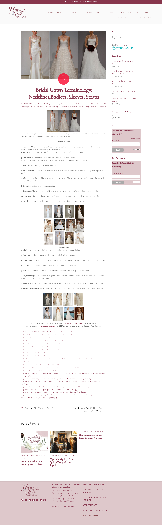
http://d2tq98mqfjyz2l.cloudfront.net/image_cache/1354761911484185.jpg (35, 346)
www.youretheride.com (47, 326)
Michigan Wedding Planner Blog (47, 104)
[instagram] (22, 500)
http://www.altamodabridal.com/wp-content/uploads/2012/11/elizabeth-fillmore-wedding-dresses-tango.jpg (42, 340)
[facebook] (26, 500)
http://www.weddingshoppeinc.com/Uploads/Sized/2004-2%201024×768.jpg (36, 352)
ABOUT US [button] (148, 13)
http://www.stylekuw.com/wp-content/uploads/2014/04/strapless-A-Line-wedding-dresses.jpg (54, 392)
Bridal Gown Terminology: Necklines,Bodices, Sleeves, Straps (63, 93)
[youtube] (44, 500)
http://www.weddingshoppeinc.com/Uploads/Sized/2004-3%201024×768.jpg (36, 355)
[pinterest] (33, 500)
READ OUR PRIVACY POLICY (95, 510)
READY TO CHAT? (144, 17)
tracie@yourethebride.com (73, 323)
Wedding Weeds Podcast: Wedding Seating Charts (32, 463)
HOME (50, 13)
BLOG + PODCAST (125, 17)
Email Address (117, 141)
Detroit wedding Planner (86, 106)
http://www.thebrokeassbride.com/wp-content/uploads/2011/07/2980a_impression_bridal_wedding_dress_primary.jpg (44, 349)
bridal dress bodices (67, 104)
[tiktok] (37, 500)
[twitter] (30, 500)
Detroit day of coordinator (68, 106)
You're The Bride (100, 106)
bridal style (55, 106)
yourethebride (28, 104)
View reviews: (120, 45)
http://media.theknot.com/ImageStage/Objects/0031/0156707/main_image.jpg (49, 389)
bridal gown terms (45, 106)
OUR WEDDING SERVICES (68, 13)
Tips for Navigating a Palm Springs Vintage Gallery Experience (61, 462)
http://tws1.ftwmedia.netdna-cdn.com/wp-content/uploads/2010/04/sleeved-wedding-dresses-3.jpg (56, 387)
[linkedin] (41, 500)
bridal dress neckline (81, 104)
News (23, 458)
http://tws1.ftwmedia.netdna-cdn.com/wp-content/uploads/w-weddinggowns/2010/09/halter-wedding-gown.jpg (43, 343)
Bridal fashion (34, 106)
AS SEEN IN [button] (111, 13)
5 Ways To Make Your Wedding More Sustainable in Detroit (87, 409)
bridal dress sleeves (95, 104)
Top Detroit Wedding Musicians (123, 91)
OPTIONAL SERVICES (93, 13)
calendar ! (70, 506)
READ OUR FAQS (90, 505)
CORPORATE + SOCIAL (129, 13)
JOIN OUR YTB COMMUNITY (95, 484)
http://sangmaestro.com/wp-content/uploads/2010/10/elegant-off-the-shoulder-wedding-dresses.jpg (56, 379)
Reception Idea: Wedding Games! (39, 408)
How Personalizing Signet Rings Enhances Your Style (90, 436)
